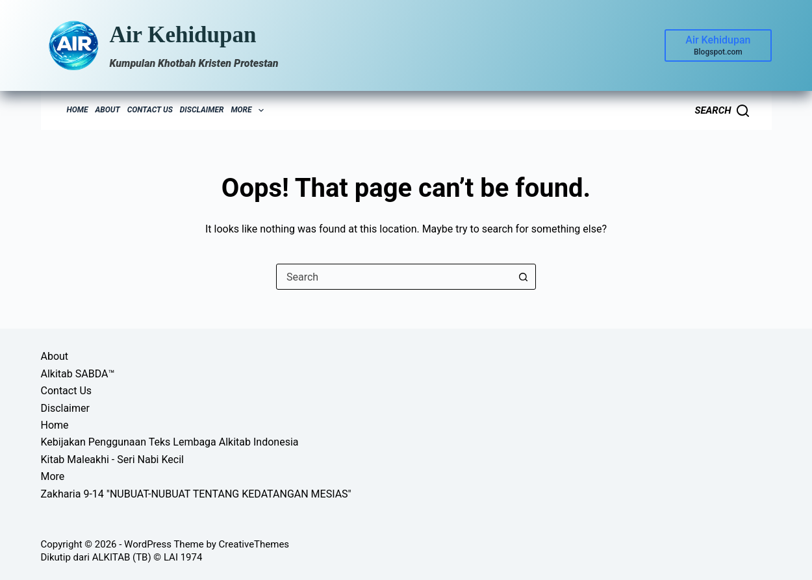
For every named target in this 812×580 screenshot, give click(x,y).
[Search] (721, 111)
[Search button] (523, 276)
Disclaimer (202, 109)
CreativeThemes (254, 544)
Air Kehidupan (183, 34)
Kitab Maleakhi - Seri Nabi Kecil (112, 459)
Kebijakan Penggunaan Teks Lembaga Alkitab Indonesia (170, 442)
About (107, 109)
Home (77, 109)
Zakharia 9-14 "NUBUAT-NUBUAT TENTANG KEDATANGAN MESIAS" (196, 494)
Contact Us (150, 109)
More (249, 110)
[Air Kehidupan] (718, 45)
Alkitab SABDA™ (78, 374)
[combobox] (394, 277)
